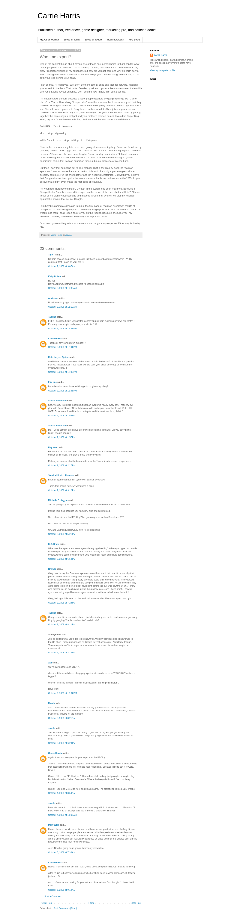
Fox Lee (52, 382)
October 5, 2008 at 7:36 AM (61, 852)
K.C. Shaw (53, 544)
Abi (50, 662)
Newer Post (46, 903)
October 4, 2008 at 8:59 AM (61, 793)
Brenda (52, 569)
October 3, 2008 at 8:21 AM (61, 718)
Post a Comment (52, 896)
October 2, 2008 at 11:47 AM (62, 328)
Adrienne (53, 298)
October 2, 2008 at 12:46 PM (62, 390)
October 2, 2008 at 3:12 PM (62, 490)
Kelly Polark (54, 276)
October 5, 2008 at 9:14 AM (61, 890)
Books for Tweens (93, 39)
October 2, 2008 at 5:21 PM (62, 534)
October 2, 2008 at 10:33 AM (62, 288)
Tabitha (52, 317)
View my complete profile (162, 70)
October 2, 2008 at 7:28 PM (62, 602)
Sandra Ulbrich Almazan (61, 475)
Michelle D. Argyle (58, 500)
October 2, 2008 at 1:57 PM (62, 437)
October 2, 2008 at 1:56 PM (62, 415)
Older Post (135, 903)
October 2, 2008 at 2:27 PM (62, 465)
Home (91, 903)
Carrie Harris (59, 16)
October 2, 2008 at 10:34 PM (62, 693)
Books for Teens (72, 39)
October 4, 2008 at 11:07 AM (62, 815)
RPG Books (134, 39)
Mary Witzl (53, 825)
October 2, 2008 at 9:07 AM (61, 266)
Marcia (51, 703)
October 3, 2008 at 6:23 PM (62, 743)
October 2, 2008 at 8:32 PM (62, 652)
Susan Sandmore (57, 400)
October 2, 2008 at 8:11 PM (62, 624)
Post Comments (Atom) (65, 908)
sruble (51, 728)
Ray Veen (53, 447)
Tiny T (51, 254)
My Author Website (49, 39)
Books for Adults (115, 39)
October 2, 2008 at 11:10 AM (62, 307)
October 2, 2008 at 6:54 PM (62, 559)
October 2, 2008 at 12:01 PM (62, 347)
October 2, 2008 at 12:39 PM (62, 372)
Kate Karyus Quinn (58, 357)
